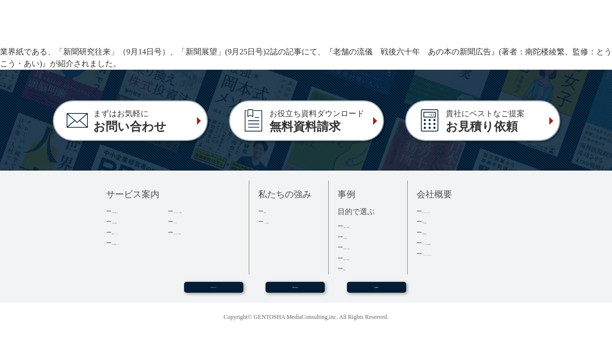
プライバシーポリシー (454, 253)
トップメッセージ (448, 211)
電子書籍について (137, 242)
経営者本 (356, 236)
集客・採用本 (363, 225)
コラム (183, 221)
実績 (270, 211)
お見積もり (376, 291)
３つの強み (280, 221)
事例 (350, 268)
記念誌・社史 (363, 247)
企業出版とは (131, 211)
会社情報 (435, 221)
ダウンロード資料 (199, 211)
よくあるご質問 (196, 232)
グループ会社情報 (448, 242)
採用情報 (435, 232)
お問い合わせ (295, 291)
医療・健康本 (363, 258)
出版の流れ (128, 221)
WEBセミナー (213, 291)
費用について (131, 232)
